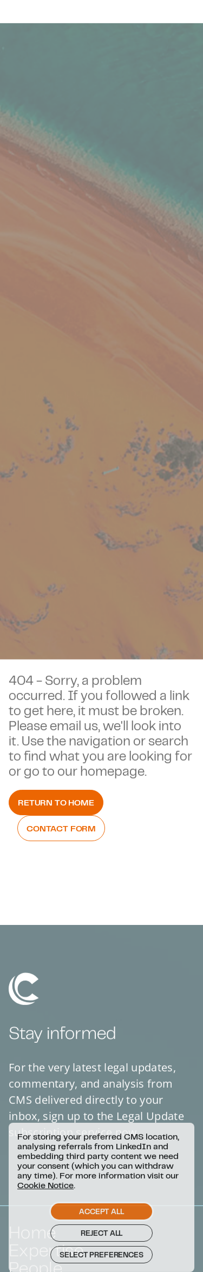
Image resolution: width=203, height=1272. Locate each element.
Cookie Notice (45, 1199)
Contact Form (61, 828)
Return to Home (56, 802)
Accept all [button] (101, 1225)
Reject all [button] (101, 1247)
